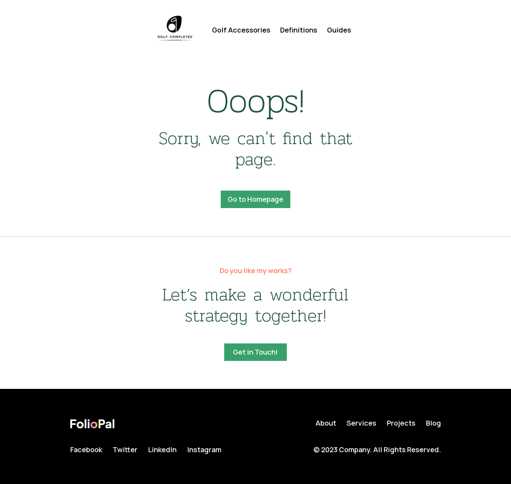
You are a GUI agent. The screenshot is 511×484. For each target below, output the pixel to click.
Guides (339, 30)
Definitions (298, 30)
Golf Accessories (241, 30)
